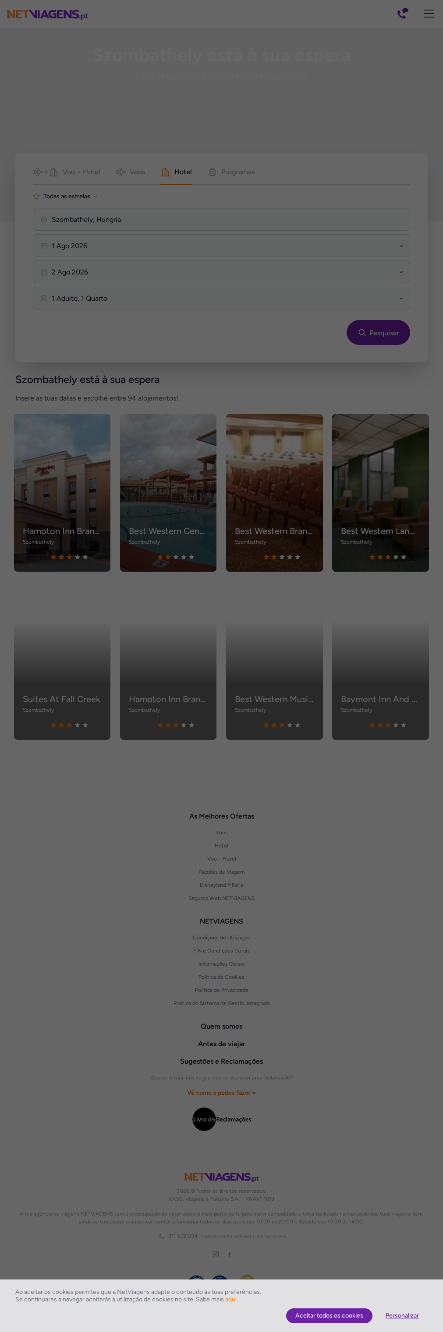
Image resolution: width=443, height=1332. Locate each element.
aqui (231, 1299)
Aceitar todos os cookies (329, 1315)
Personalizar (402, 1315)
